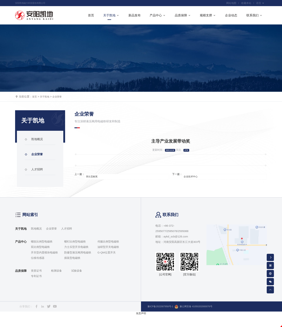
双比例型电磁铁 (40, 258)
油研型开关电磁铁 (108, 258)
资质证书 (36, 282)
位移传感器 (37, 269)
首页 (35, 108)
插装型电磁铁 (72, 269)
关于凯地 (46, 108)
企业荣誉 (59, 108)
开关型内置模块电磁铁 (44, 264)
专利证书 (36, 288)
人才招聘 (35, 183)
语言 (260, 3)
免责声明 (141, 325)
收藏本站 (245, 3)
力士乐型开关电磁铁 (76, 258)
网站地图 (229, 3)
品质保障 (21, 282)
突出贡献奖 (94, 186)
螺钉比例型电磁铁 (75, 253)
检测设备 (56, 282)
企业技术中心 (193, 186)
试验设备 (76, 282)
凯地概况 (35, 153)
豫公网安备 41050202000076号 (200, 318)
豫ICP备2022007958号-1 (162, 318)
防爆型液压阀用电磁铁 (77, 264)
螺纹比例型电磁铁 (42, 253)
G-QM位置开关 (106, 264)
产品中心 (21, 253)
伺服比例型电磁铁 (108, 253)
